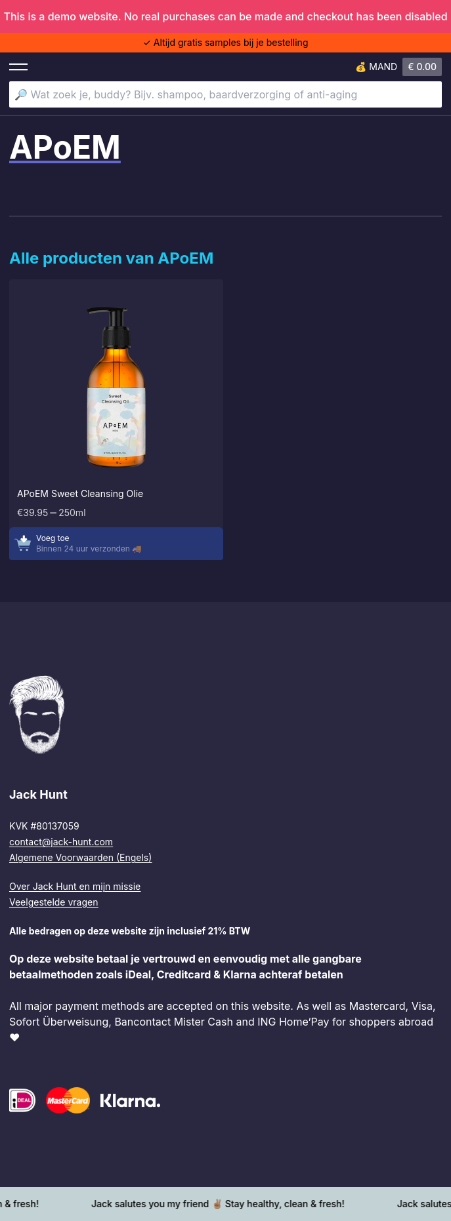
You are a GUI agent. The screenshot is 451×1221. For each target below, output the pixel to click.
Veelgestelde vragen (53, 902)
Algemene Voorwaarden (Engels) (80, 857)
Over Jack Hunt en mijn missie (74, 886)
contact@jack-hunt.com (61, 841)
